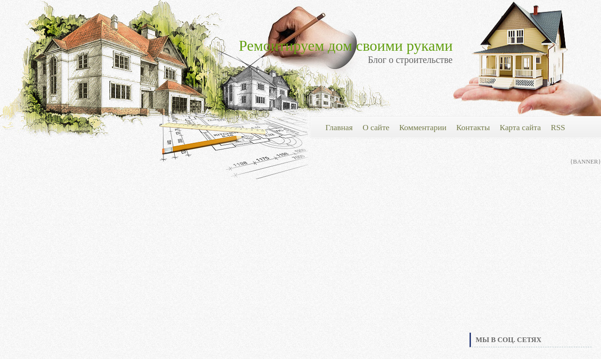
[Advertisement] (530, 260)
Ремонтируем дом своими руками (346, 45)
